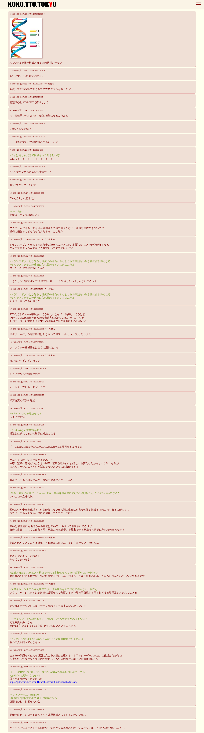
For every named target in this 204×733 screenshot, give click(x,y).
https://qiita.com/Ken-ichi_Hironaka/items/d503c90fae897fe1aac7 (43, 682)
